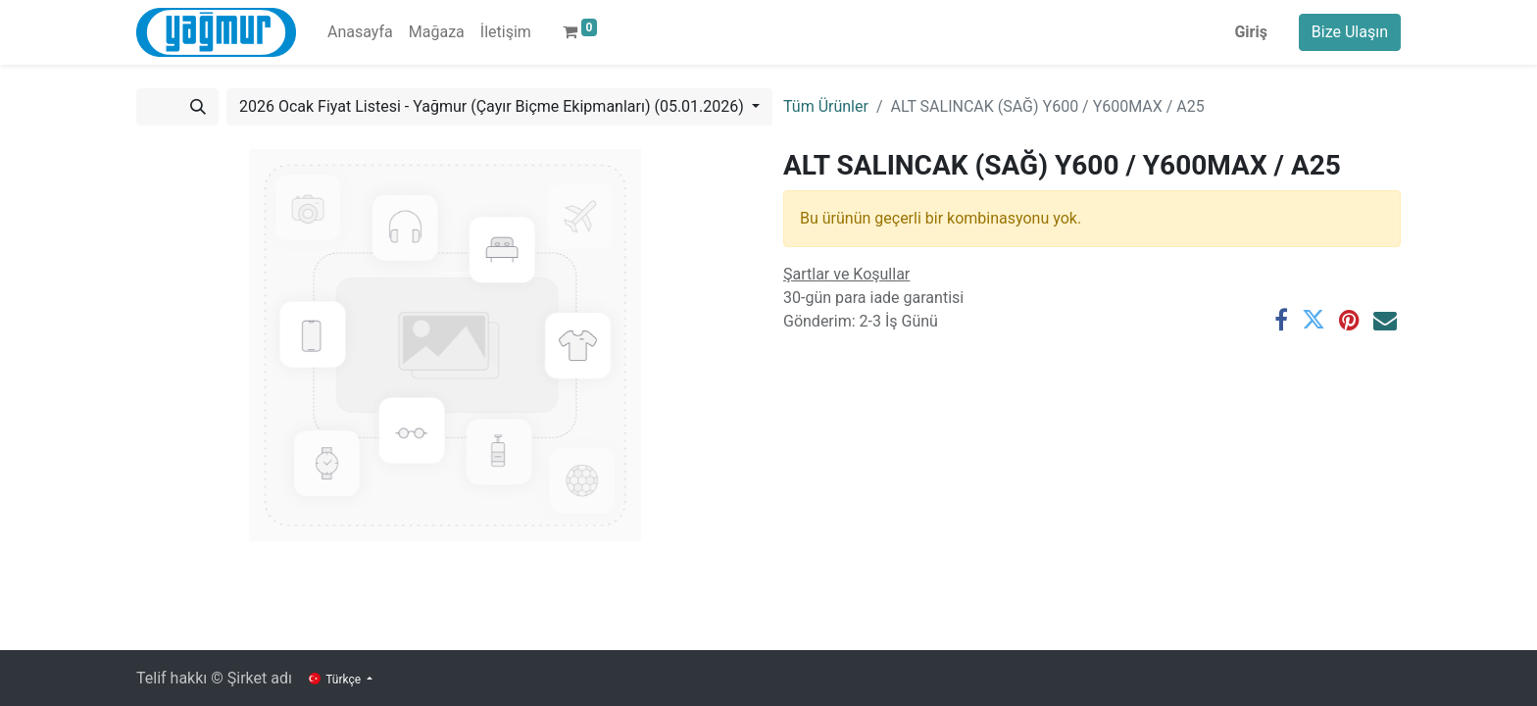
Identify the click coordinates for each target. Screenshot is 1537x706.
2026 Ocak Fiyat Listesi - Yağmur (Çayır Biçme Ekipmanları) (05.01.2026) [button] (493, 106)
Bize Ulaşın (1350, 32)
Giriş (1250, 32)
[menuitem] (360, 32)
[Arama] (198, 107)
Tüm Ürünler (825, 106)
